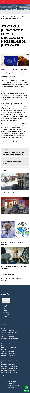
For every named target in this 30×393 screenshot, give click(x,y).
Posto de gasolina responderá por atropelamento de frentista (15, 161)
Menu (4, 2)
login (13, 278)
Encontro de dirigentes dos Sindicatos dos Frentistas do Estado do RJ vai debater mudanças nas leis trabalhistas (15, 242)
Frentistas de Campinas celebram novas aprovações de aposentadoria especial (15, 152)
